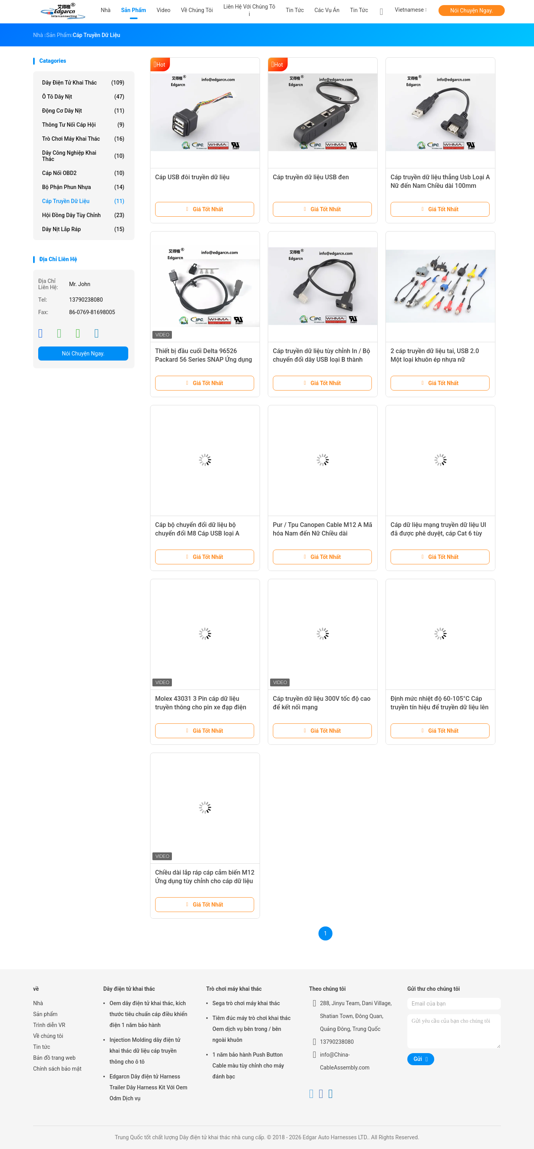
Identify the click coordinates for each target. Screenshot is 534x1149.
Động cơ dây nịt (83, 111)
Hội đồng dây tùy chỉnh (83, 215)
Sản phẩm (45, 1014)
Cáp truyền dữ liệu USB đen (311, 177)
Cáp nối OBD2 (83, 173)
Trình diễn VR (49, 1025)
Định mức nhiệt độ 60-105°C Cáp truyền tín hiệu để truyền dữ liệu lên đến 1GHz (439, 707)
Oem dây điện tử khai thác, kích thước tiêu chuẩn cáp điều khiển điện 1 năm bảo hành (148, 1014)
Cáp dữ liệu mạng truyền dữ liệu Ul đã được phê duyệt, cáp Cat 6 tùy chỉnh (438, 533)
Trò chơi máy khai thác (83, 139)
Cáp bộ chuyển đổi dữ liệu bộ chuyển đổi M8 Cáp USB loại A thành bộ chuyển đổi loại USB (197, 533)
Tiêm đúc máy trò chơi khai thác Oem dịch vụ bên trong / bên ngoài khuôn (251, 1029)
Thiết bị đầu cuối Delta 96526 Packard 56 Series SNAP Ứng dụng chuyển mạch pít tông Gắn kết (203, 359)
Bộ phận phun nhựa (83, 187)
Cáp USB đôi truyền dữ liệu (192, 177)
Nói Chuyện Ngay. (471, 10)
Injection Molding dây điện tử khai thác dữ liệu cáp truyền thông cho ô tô (145, 1051)
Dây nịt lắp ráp (83, 229)
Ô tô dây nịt (83, 97)
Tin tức (359, 10)
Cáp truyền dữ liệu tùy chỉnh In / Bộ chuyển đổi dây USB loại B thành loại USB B (321, 359)
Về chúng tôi (48, 1036)
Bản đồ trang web (54, 1058)
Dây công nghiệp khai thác (83, 156)
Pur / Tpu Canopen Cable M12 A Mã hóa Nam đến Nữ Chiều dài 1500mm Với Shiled (322, 533)
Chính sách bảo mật (57, 1069)
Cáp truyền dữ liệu (83, 201)
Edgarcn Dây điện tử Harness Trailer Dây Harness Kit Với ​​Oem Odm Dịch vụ (148, 1087)
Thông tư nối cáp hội (83, 125)
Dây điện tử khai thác (83, 83)
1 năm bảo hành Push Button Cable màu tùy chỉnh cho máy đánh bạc (248, 1066)
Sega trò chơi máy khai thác (246, 1003)
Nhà (38, 1003)
